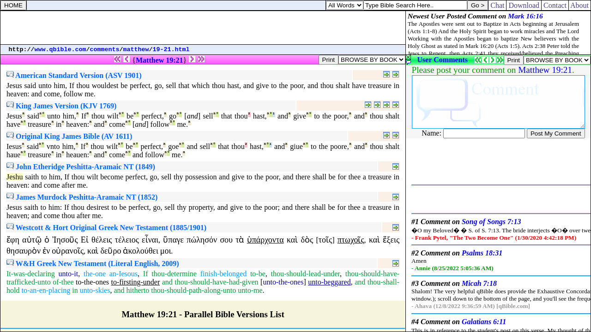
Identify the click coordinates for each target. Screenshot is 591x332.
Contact (555, 5)
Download (524, 5)
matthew (136, 49)
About (580, 5)
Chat (497, 5)
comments (105, 49)
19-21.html (171, 49)
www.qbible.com (60, 49)
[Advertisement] (203, 28)
